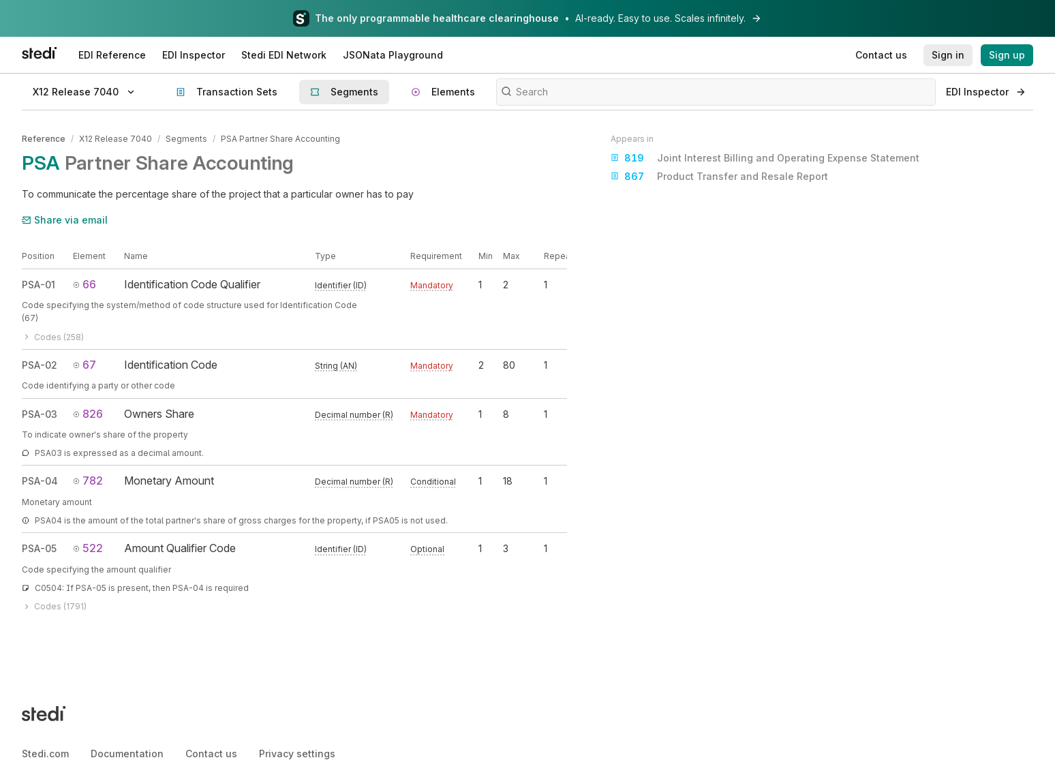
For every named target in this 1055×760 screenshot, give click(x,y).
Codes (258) (53, 337)
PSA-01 (38, 284)
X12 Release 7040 (115, 139)
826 (88, 413)
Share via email (65, 220)
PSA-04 (40, 481)
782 (88, 480)
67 (84, 364)
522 (88, 548)
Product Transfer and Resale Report (719, 176)
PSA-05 (39, 548)
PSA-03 (39, 413)
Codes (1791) (54, 606)
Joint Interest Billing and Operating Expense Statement (765, 158)
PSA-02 (39, 365)
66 (84, 284)
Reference (43, 139)
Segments (186, 139)
